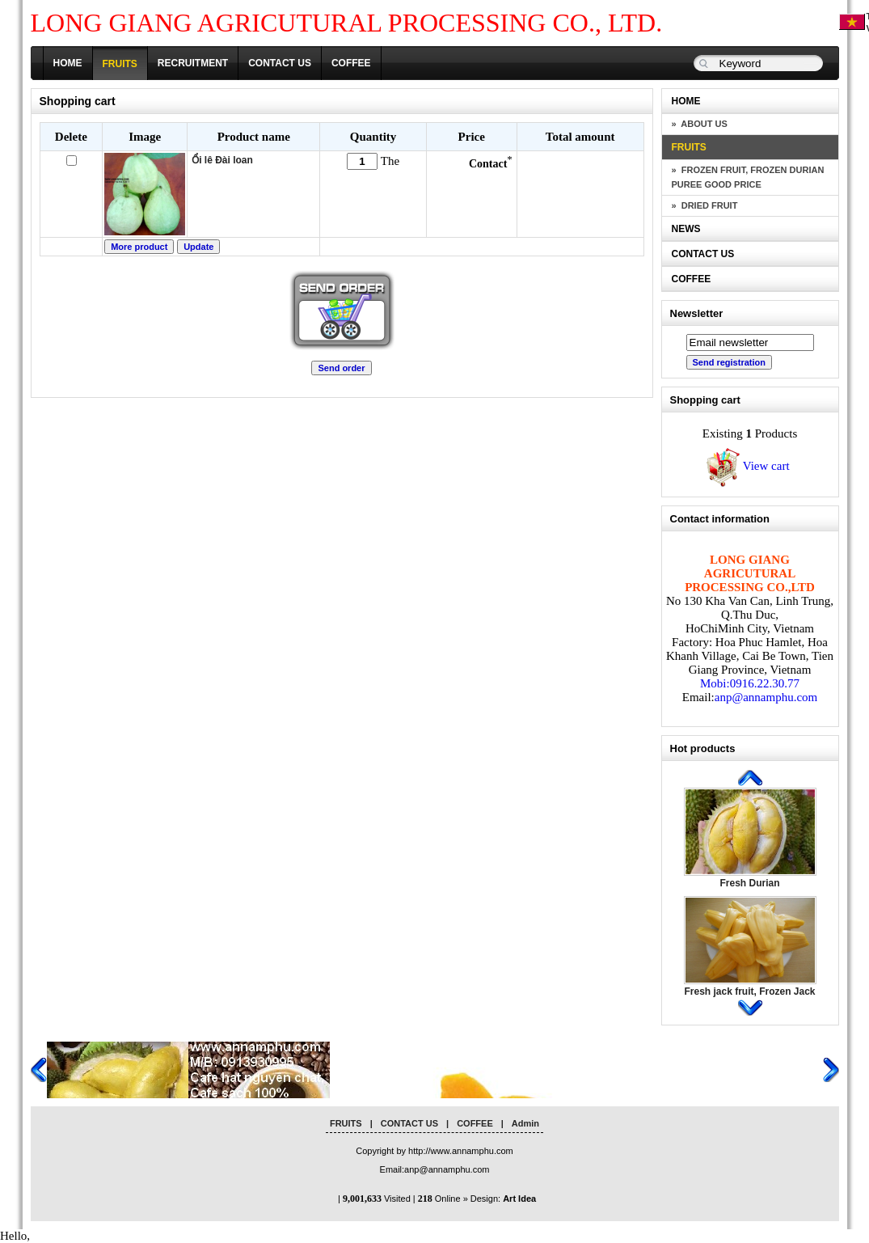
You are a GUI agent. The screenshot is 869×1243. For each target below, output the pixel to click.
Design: (503, 1198)
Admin (525, 1123)
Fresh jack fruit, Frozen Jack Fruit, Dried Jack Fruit (749, 997)
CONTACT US (279, 63)
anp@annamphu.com (766, 697)
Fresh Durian (749, 883)
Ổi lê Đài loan (222, 160)
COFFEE (351, 63)
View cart (746, 465)
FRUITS (120, 64)
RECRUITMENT (193, 63)
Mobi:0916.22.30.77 (749, 683)
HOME (67, 63)
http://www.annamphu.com (460, 1151)
